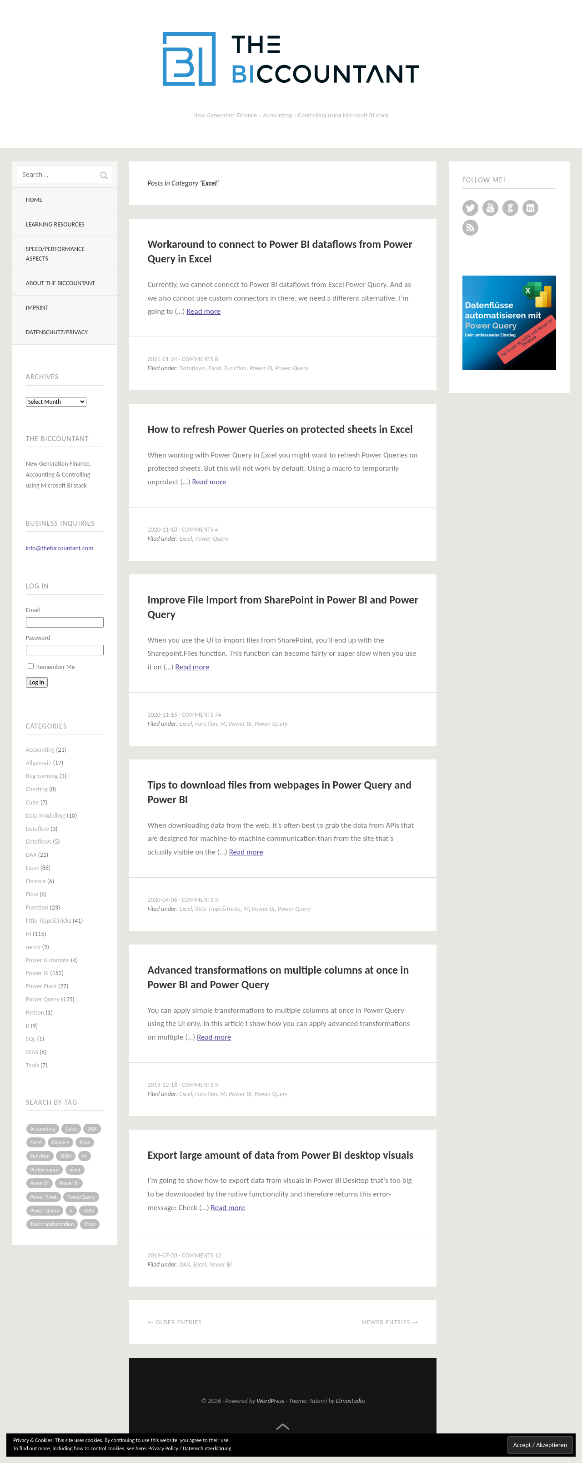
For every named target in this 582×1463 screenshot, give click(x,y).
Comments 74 (201, 715)
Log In (37, 682)
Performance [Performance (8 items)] (44, 1169)
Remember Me (55, 667)
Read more (203, 311)
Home (34, 200)
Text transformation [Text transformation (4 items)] (52, 1224)
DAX (31, 855)
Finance (36, 881)
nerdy (33, 947)
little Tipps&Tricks (48, 921)
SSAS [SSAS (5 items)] (88, 1210)
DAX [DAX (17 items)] (91, 1129)
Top (283, 1427)
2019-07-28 (162, 1255)
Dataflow (37, 829)
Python (35, 1012)
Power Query (43, 999)
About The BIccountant (60, 283)
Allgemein (39, 763)
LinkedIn (530, 208)
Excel (32, 868)
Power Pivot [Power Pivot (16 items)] (43, 1197)
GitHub (510, 208)
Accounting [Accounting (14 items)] (42, 1129)
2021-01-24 (162, 359)
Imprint (37, 308)
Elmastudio (350, 1401)
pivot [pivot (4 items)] (75, 1169)
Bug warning (42, 776)
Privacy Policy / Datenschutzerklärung (189, 1448)
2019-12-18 (162, 1085)
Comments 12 (201, 1255)
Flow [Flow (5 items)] (85, 1142)
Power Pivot (41, 986)
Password (38, 638)
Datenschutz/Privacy (57, 332)
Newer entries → (390, 1322)
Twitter (470, 208)
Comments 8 (200, 359)
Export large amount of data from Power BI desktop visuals (280, 1154)
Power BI (37, 973)
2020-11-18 (162, 529)
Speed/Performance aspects (55, 253)
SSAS (32, 1052)
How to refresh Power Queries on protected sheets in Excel (280, 429)
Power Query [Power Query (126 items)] (45, 1210)
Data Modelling (45, 815)
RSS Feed (470, 228)
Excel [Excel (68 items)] (36, 1142)
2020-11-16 (162, 715)
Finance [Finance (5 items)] (60, 1142)
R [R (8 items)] (71, 1210)
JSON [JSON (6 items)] (65, 1156)
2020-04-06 (162, 900)
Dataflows (38, 841)
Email (33, 610)
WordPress (271, 1401)
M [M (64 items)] (84, 1156)
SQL (31, 1039)
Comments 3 (200, 900)
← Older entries (174, 1322)
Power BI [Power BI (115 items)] (69, 1183)
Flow (32, 894)
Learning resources (55, 224)
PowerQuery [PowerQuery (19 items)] (81, 1197)
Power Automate (48, 960)
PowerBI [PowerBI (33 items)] (39, 1183)
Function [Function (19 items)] (40, 1156)
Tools (32, 1065)
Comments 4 (200, 529)
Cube (32, 802)
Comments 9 (200, 1085)
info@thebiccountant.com (60, 548)
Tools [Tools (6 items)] (89, 1224)
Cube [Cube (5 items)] (71, 1129)
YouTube (490, 208)
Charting (37, 789)
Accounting (40, 750)
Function (37, 907)
